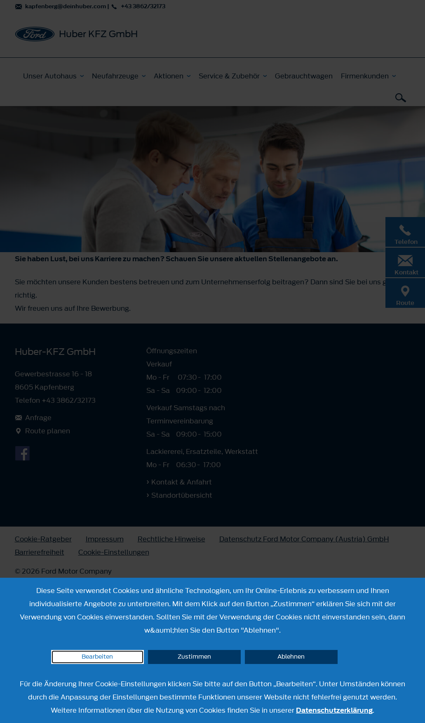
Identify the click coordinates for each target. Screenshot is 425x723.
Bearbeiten (97, 656)
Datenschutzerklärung (334, 710)
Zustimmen (194, 656)
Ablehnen (291, 656)
